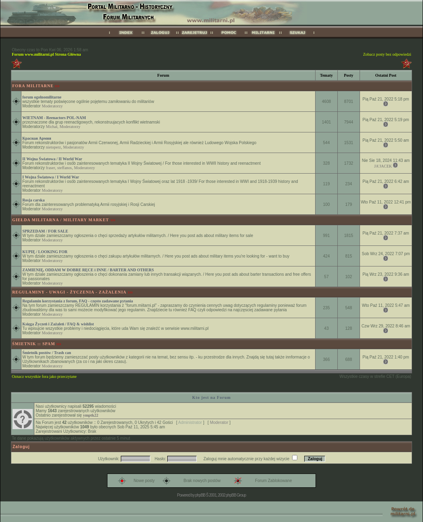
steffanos (64, 168)
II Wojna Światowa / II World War (52, 159)
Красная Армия (36, 138)
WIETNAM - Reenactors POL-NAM (54, 117)
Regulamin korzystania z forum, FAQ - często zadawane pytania (77, 301)
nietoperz (53, 147)
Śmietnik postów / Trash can (46, 352)
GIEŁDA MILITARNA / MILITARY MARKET (60, 220)
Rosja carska (33, 200)
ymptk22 (90, 415)
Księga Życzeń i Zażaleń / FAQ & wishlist (58, 324)
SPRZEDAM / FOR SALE (45, 231)
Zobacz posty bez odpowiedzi (387, 54)
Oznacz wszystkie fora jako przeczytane (44, 376)
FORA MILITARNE (32, 86)
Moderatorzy (52, 106)
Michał (51, 126)
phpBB (200, 495)
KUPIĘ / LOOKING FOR (44, 251)
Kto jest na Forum (211, 397)
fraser (50, 168)
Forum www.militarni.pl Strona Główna (46, 54)
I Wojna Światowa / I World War (50, 177)
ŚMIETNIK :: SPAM (33, 344)
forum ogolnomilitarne (41, 97)
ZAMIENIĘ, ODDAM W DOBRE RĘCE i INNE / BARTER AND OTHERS (88, 270)
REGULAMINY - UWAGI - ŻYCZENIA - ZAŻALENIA (69, 292)
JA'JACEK (383, 166)
